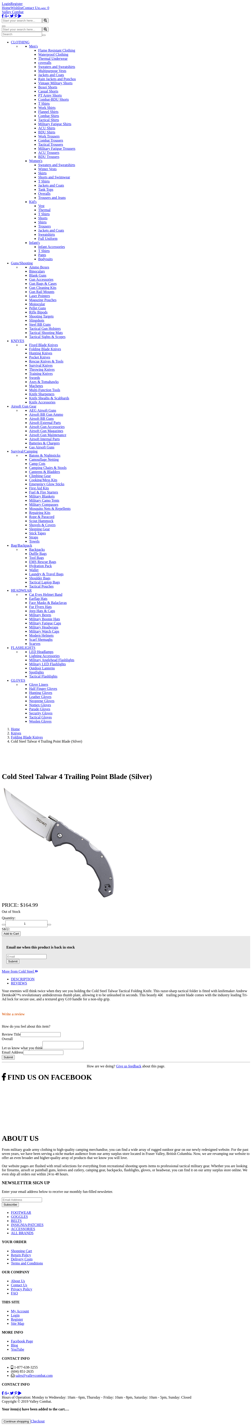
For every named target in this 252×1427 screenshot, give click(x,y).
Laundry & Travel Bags (46, 574)
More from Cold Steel (20, 971)
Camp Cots (37, 464)
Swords (34, 378)
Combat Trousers (50, 140)
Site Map (17, 1325)
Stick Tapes (37, 533)
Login (6, 4)
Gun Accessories (41, 279)
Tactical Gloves (40, 717)
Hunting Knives (40, 353)
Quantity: (8, 918)
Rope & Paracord (41, 517)
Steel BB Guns (40, 324)
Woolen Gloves (40, 721)
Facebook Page (22, 1342)
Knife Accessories (42, 402)
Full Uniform (47, 238)
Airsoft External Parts (45, 423)
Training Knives (41, 374)
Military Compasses (43, 504)
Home (6, 8)
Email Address (12, 1054)
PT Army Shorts (50, 95)
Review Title (11, 1034)
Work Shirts (47, 108)
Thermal (44, 210)
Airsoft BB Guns (41, 419)
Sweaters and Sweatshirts (56, 67)
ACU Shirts (46, 128)
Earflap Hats (38, 599)
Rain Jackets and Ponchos (57, 79)
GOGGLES (19, 1218)
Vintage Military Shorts (55, 83)
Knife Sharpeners (42, 394)
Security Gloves (40, 713)
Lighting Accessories (44, 656)
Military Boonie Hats (44, 619)
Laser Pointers (39, 296)
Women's (35, 161)
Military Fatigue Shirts (54, 124)
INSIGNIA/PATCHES (27, 1226)
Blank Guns (37, 275)
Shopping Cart (21, 1252)
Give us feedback (128, 1067)
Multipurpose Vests (52, 71)
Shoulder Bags (39, 578)
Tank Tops (45, 189)
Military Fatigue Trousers (56, 148)
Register (16, 4)
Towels (34, 541)
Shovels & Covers (42, 525)
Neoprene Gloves (42, 701)
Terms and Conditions (27, 1265)
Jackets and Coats (51, 75)
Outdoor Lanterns (42, 668)
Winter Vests (47, 169)
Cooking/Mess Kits (43, 480)
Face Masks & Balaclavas (48, 603)
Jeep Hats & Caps (42, 611)
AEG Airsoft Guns (42, 410)
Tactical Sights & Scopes (47, 337)
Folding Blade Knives (45, 349)
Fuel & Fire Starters (43, 492)
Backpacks (37, 549)
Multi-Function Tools (44, 390)
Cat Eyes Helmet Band (45, 594)
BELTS (16, 1222)
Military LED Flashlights (47, 664)
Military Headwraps (43, 627)
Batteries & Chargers (44, 443)
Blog (14, 1347)
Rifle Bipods (38, 312)
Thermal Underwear (52, 58)
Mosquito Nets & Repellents (50, 509)
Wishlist (17, 8)
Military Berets (40, 615)
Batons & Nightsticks (44, 455)
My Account (20, 1312)
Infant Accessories (51, 247)
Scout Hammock (41, 521)
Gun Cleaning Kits (42, 288)
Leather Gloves (40, 697)
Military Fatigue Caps (45, 623)
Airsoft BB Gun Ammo (46, 414)
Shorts (42, 218)
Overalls (44, 193)
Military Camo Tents (44, 500)
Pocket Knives (39, 357)
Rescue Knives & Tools (46, 361)
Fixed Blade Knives (43, 345)
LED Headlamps (41, 652)
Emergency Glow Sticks (46, 484)
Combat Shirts (48, 116)
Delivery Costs (22, 1260)
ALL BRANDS (22, 1234)
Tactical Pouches (41, 586)
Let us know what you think (22, 1049)
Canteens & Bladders (44, 472)
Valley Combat (13, 12)
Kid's (33, 202)
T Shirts (44, 103)
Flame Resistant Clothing (56, 50)
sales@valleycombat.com (34, 1377)
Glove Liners (38, 684)
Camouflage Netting (44, 459)
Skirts (42, 173)
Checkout (38, 1422)
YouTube (17, 1351)
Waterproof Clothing (53, 54)
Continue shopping (16, 1422)
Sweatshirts (46, 234)
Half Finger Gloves (43, 689)
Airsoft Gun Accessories (47, 427)
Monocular (37, 304)
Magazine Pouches (42, 300)
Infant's (34, 243)
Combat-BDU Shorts (53, 99)
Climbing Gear (40, 476)
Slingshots (36, 320)
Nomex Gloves (40, 705)
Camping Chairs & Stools (48, 468)
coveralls (44, 63)
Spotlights (36, 672)
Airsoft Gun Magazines (46, 431)
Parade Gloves (39, 709)
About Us (18, 1282)
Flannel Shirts (48, 112)
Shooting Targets (41, 316)
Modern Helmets (41, 635)
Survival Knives (41, 365)
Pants (42, 255)
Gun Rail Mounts (41, 292)
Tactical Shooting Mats (46, 333)
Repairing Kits (39, 513)
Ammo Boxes (39, 267)
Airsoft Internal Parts (44, 439)
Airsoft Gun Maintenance (47, 435)
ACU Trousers (48, 153)
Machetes (36, 386)
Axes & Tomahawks (44, 382)
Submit (12, 961)
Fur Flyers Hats (40, 607)
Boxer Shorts (47, 87)
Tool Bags (36, 558)
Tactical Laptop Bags (44, 582)
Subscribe (10, 1206)
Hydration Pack (40, 566)
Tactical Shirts (48, 120)
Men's (33, 46)
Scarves (34, 644)
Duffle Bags (38, 554)
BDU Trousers (48, 157)
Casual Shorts (48, 91)
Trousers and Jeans (52, 198)
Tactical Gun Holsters (45, 328)
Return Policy (21, 1256)
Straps (33, 537)
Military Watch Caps (44, 631)
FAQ (14, 1295)
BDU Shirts (46, 132)
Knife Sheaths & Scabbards (49, 398)
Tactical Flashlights (43, 676)
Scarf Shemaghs (41, 639)
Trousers (44, 226)
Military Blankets (42, 496)
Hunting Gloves (40, 693)
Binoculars (37, 271)
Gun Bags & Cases (43, 283)
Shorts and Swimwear (54, 177)
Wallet (33, 570)
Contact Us (31, 8)
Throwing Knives (42, 369)
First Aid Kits (39, 488)
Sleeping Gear (39, 529)
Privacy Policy (21, 1290)
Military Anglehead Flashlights (51, 660)
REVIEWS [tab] (19, 983)
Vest (41, 206)
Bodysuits (45, 259)
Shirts (42, 222)
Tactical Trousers (50, 144)
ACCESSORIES (23, 1230)
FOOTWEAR (21, 1214)
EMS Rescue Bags (42, 562)
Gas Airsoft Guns (41, 447)
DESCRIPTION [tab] (23, 979)
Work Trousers (49, 136)
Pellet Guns (37, 308)
